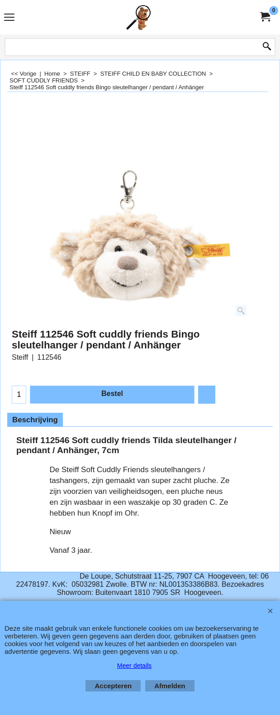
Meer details (134, 665)
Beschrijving (35, 419)
